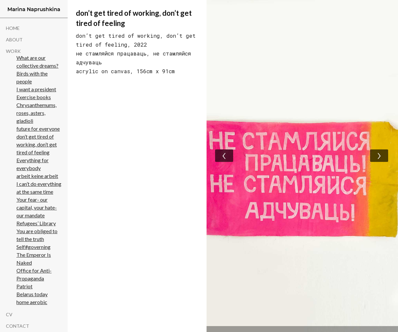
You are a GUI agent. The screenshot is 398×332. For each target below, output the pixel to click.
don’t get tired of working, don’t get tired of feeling (36, 144)
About (14, 39)
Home (13, 28)
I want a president (36, 89)
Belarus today (32, 294)
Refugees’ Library (36, 223)
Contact (17, 326)
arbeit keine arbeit (37, 176)
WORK (13, 51)
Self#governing (33, 247)
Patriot (24, 286)
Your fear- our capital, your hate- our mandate (36, 207)
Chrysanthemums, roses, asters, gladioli (36, 113)
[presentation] (224, 155)
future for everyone (38, 128)
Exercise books (33, 97)
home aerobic (31, 302)
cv (9, 314)
